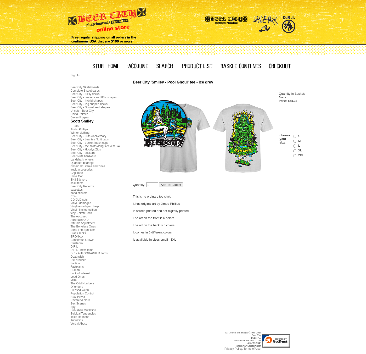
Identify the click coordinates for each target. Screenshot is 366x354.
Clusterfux (77, 243)
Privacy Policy (233, 348)
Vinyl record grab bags (85, 206)
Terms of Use (251, 348)
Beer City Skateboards (85, 87)
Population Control (82, 293)
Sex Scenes (78, 303)
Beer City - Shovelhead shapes (90, 107)
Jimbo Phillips (79, 129)
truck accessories (82, 169)
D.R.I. (74, 246)
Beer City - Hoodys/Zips (86, 149)
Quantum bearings (82, 163)
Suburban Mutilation (83, 310)
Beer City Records (82, 186)
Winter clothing (80, 132)
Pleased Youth (80, 290)
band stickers (79, 193)
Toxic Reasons (80, 317)
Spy (73, 307)
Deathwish (77, 256)
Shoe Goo (77, 176)
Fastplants (77, 266)
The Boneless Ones (83, 226)
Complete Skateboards (85, 90)
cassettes (77, 189)
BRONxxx (77, 236)
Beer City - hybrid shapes (87, 100)
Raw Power (78, 297)
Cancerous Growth (83, 240)
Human (75, 270)
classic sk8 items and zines (88, 166)
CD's (74, 196)
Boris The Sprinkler (83, 230)
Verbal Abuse (79, 323)
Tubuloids (77, 320)
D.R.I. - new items (82, 250)
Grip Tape (77, 173)
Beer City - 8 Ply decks (85, 94)
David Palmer (79, 114)
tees (76, 125)
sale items (77, 183)
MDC (74, 280)
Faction (75, 263)
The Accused (79, 216)
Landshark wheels (82, 159)
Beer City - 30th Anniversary (88, 136)
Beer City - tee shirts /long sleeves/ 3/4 (95, 146)
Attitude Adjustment (83, 223)
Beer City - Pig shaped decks (89, 104)
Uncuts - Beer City (82, 110)
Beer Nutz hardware (83, 156)
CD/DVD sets (79, 199)
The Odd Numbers (82, 283)
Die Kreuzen (78, 260)
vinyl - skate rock (81, 213)
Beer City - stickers (83, 153)
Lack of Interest (80, 273)
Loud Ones (78, 276)
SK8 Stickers (79, 179)
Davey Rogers (80, 117)
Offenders (77, 286)
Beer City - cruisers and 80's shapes (94, 97)
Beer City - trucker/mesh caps (89, 142)
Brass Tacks (78, 233)
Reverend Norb (80, 300)
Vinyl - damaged (81, 203)
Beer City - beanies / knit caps (90, 139)
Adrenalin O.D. (80, 219)
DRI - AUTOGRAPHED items (89, 253)
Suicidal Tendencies (83, 313)
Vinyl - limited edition (84, 209)
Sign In (75, 75)
